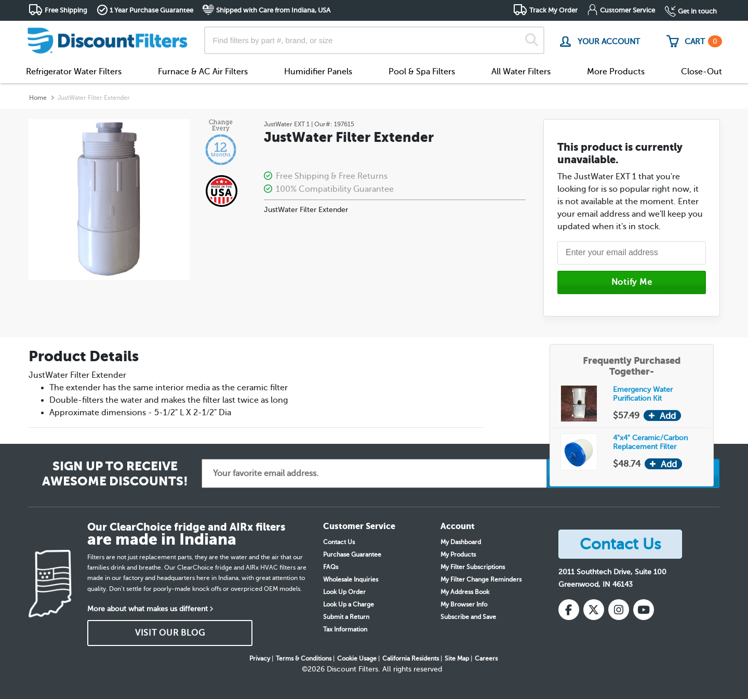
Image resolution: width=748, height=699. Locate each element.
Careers (486, 658)
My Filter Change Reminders (481, 579)
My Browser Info (463, 604)
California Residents (410, 658)
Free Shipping (66, 10)
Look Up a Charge (348, 604)
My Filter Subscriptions (472, 567)
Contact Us (339, 542)
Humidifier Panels (318, 71)
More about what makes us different (147, 609)
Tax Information (345, 629)
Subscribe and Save (468, 617)
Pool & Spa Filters (422, 71)
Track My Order (553, 10)
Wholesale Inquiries (350, 579)
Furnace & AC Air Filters (203, 71)
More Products (616, 71)
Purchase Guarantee (352, 554)
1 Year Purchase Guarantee (151, 10)
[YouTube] (643, 609)
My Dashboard (460, 542)
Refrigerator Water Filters (74, 71)
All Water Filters (521, 71)
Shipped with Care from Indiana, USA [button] (273, 10)
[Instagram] (618, 609)
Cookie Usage (357, 658)
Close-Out (701, 71)
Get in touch (697, 11)
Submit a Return (346, 617)
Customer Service (627, 10)
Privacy (259, 658)
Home (38, 97)
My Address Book (464, 592)
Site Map (457, 658)
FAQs (330, 567)
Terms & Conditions (303, 658)
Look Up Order (344, 592)
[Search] (531, 40)
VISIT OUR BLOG (170, 633)
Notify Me (631, 282)
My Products (458, 554)
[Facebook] (568, 609)
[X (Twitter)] (593, 609)
